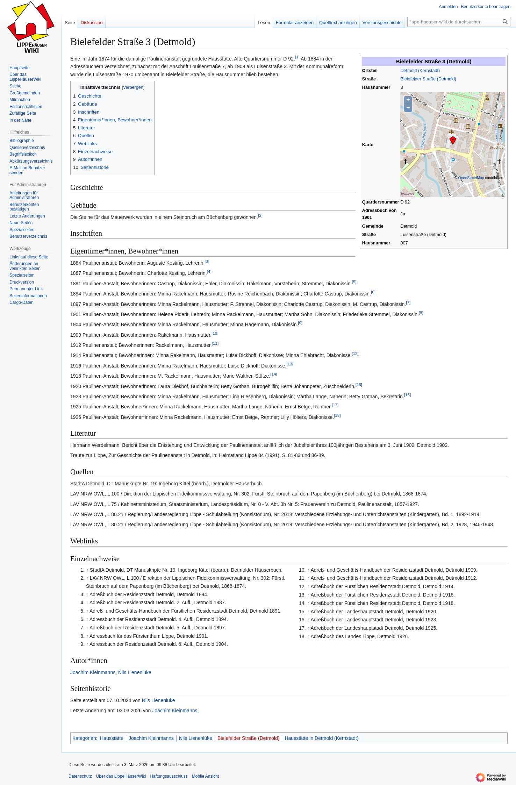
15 (359, 384)
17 (335, 405)
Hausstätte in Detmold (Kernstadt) (321, 738)
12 (355, 353)
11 (215, 343)
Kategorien (84, 738)
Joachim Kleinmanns (92, 672)
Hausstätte (111, 738)
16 (407, 394)
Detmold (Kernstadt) (420, 70)
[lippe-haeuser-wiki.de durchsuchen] (458, 22)
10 (215, 333)
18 (337, 415)
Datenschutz (80, 776)
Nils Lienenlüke (134, 672)
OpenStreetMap (471, 178)
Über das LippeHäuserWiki (121, 776)
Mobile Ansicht (205, 776)
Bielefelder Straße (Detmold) (428, 79)
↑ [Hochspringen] (87, 570)
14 (273, 374)
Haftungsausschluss (168, 776)
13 (289, 364)
